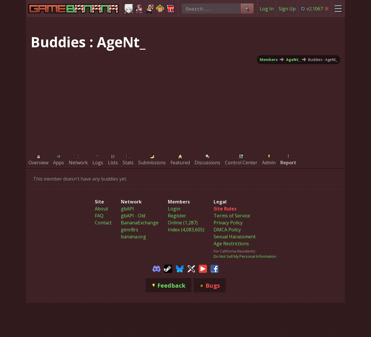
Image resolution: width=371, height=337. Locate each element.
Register (177, 215)
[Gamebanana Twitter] (191, 268)
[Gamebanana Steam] (168, 268)
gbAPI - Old (133, 215)
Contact (103, 222)
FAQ (99, 215)
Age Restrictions (231, 243)
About (101, 209)
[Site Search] (247, 8)
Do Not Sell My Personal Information (245, 256)
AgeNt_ (293, 59)
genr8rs (129, 229)
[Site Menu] (338, 8)
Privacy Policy (228, 222)
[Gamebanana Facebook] (214, 268)
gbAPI (127, 209)
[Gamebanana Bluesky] (179, 268)
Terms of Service (232, 215)
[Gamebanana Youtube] (203, 268)
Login (174, 209)
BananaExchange (140, 222)
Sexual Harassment (235, 236)
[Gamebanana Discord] (156, 268)
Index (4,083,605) (186, 229)
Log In (267, 9)
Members (269, 59)
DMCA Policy (227, 229)
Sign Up (287, 9)
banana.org (133, 236)
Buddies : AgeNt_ (322, 59)
